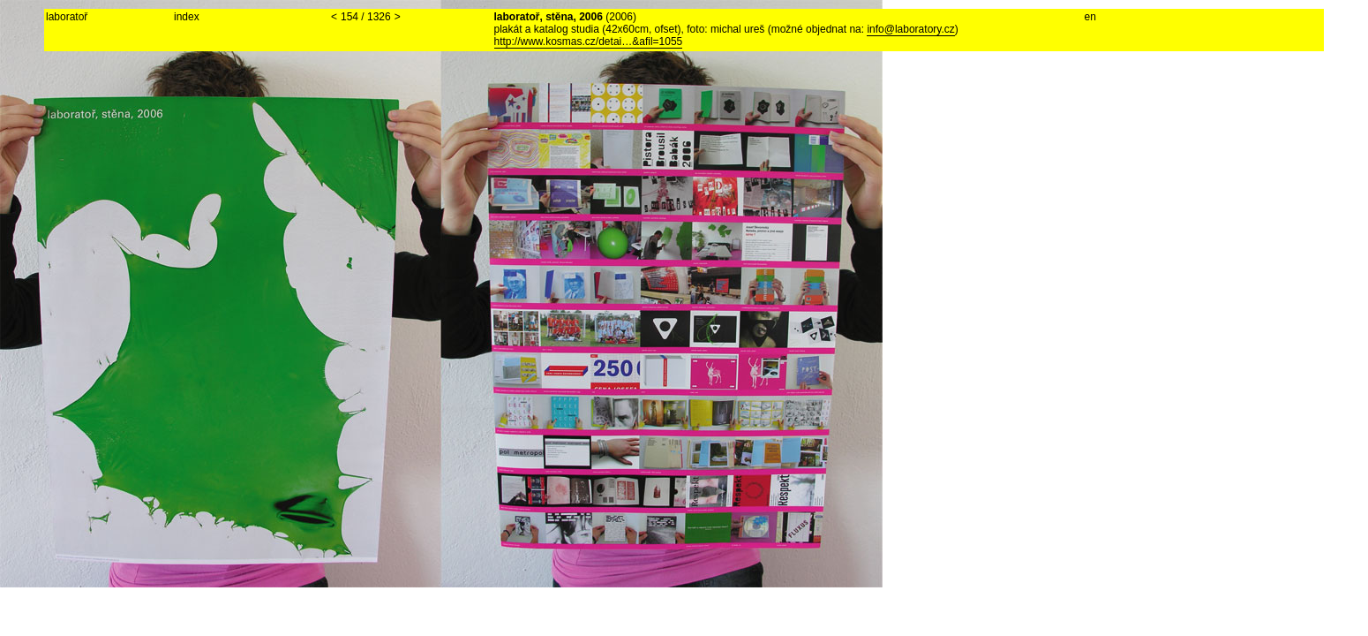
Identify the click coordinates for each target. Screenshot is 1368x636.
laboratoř (66, 17)
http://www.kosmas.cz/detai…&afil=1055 (588, 41)
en (1090, 17)
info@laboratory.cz (910, 29)
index (186, 17)
